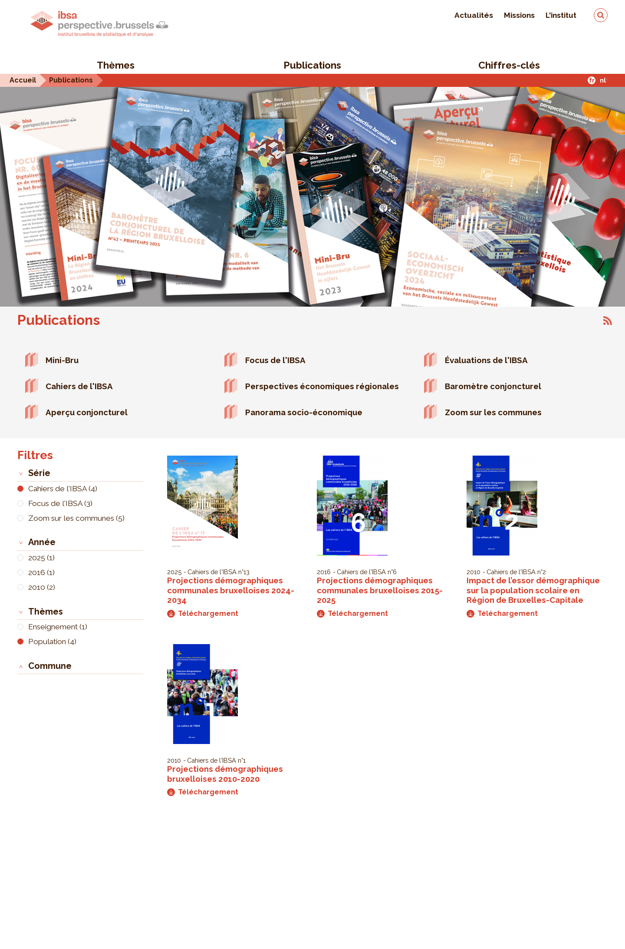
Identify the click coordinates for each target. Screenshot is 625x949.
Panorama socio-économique (303, 412)
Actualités (473, 15)
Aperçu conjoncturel (87, 412)
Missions (519, 15)
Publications (312, 65)
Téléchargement (202, 613)
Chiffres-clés (509, 65)
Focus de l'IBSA (275, 360)
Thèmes (116, 65)
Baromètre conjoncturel (493, 386)
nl (603, 80)
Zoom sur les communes (493, 412)
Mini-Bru (62, 360)
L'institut (561, 15)
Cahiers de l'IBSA (79, 386)
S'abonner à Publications (607, 320)
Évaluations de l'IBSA (486, 360)
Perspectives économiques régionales (322, 386)
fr (592, 80)
